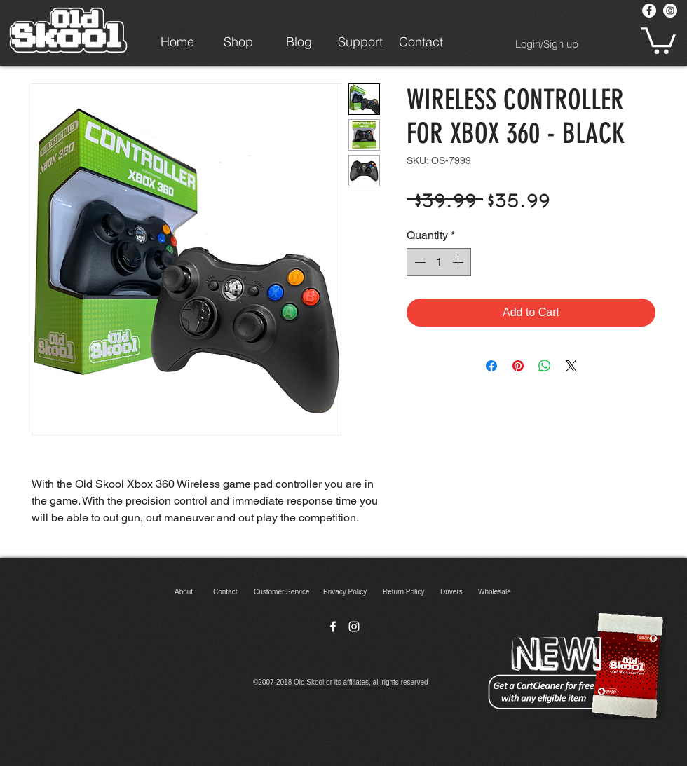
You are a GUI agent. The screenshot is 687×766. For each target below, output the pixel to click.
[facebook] (333, 627)
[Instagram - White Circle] (670, 11)
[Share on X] (571, 365)
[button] (658, 39)
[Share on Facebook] (491, 365)
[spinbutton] (438, 262)
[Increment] (459, 262)
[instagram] (354, 627)
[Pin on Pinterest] (518, 365)
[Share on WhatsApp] (544, 365)
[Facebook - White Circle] (649, 11)
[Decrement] (418, 262)
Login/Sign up (546, 43)
